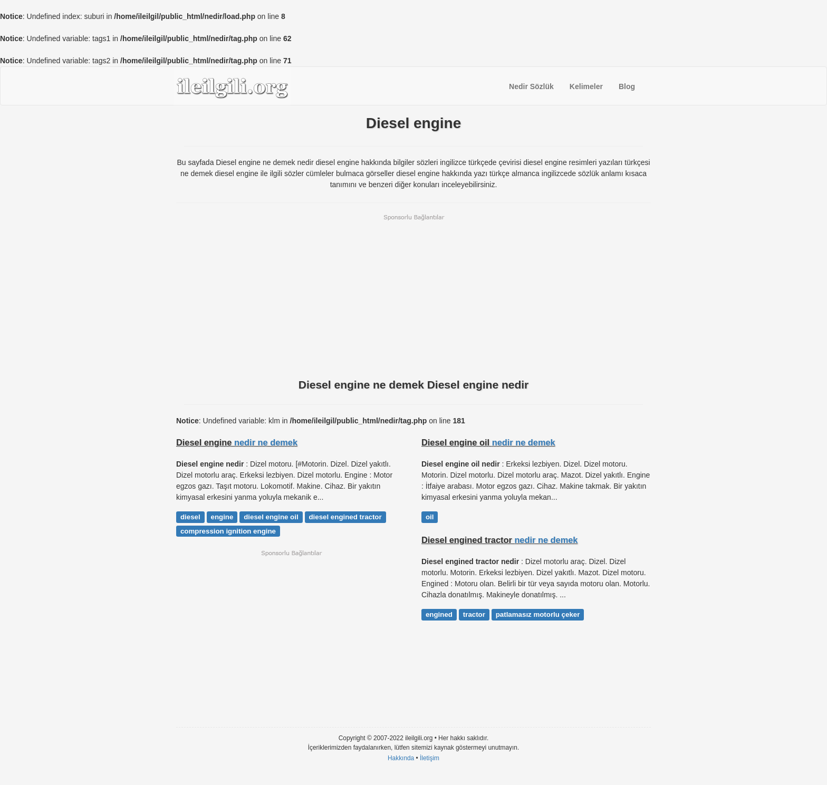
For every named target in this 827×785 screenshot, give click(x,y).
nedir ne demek (265, 442)
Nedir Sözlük (531, 86)
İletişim (429, 758)
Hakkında (401, 758)
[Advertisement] (413, 295)
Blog (627, 86)
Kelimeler (586, 86)
